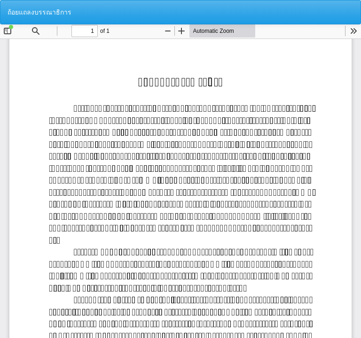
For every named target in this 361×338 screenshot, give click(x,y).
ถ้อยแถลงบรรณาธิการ (39, 12)
